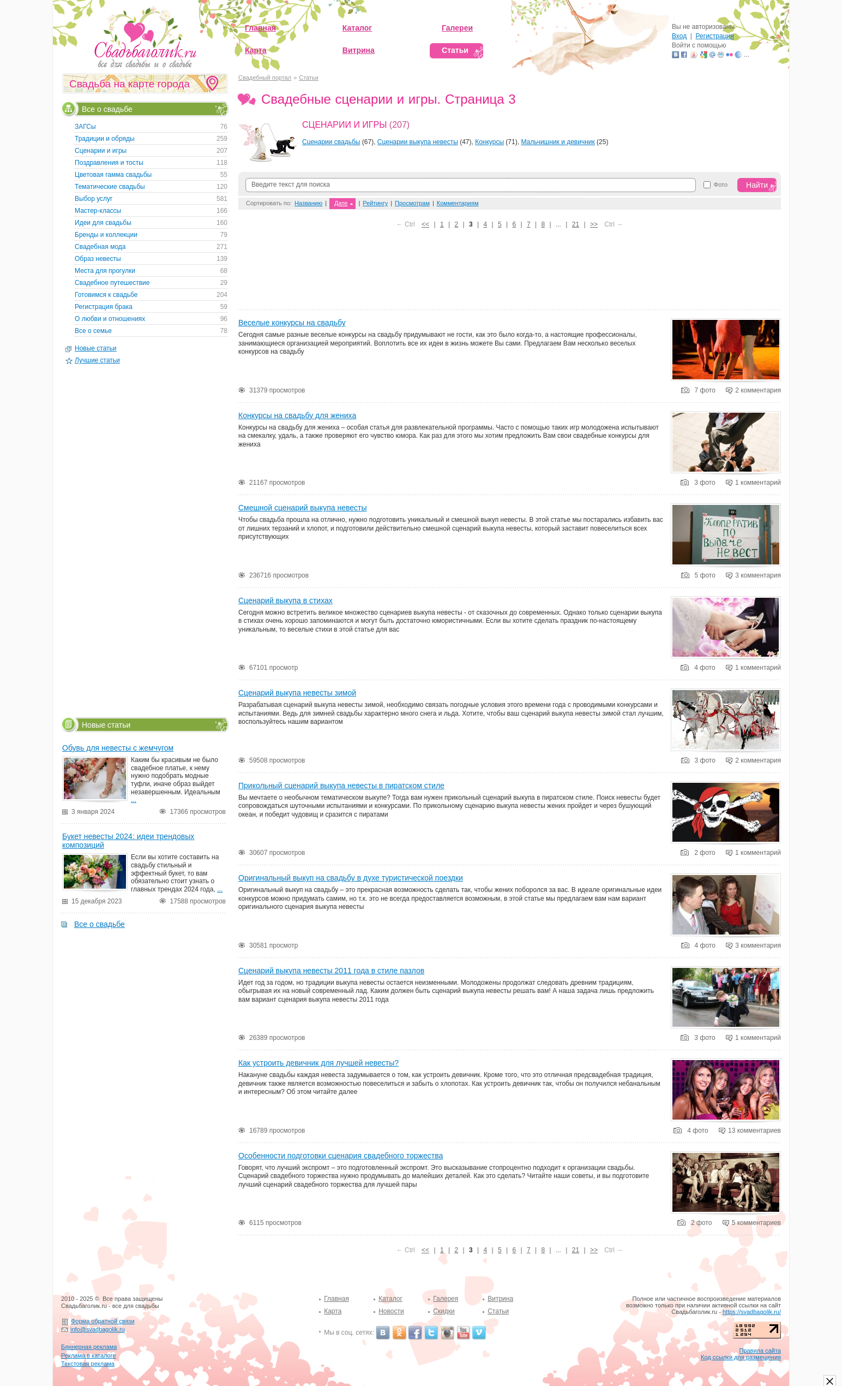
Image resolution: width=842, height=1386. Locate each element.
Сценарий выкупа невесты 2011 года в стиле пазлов (331, 970)
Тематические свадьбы (110, 187)
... (133, 800)
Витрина (500, 1298)
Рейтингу (375, 203)
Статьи (308, 77)
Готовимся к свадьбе (106, 295)
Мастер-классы (98, 211)
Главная (336, 1298)
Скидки (444, 1311)
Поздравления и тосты (109, 162)
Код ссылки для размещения (741, 1357)
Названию (308, 203)
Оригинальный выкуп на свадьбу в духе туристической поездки (350, 877)
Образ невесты (98, 259)
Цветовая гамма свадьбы (113, 175)
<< (425, 224)
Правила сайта (760, 1350)
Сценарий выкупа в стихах (285, 600)
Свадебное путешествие (112, 283)
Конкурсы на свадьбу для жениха (297, 415)
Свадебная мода (100, 247)
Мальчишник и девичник (557, 142)
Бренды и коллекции (106, 235)
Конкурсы (489, 142)
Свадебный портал (264, 77)
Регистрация (715, 36)
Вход (679, 36)
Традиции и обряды (105, 138)
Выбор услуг (93, 199)
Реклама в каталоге (88, 1355)
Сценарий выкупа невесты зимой (297, 692)
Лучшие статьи (97, 360)
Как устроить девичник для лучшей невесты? (318, 1062)
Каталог (390, 1298)
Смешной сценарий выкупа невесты (302, 507)
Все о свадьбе (107, 108)
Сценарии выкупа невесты (417, 142)
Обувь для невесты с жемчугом (117, 747)
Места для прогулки (105, 271)
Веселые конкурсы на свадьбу (292, 322)
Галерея (445, 1298)
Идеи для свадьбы (103, 223)
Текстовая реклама (88, 1363)
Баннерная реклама (89, 1346)
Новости (391, 1311)
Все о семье (93, 331)
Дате (340, 203)
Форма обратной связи (103, 1321)
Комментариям (458, 203)
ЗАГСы (85, 126)
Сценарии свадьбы (331, 142)
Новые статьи (96, 348)
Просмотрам (412, 203)
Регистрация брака (104, 307)
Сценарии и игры (344, 124)
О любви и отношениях (110, 319)
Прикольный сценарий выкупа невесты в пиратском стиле (341, 785)
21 (575, 224)
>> (594, 224)
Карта (332, 1311)
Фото (720, 185)
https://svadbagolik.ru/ (752, 1311)
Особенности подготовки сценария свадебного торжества (340, 1155)
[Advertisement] (509, 272)
